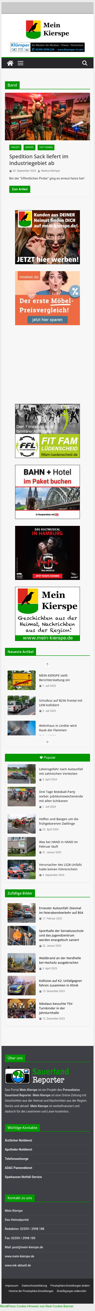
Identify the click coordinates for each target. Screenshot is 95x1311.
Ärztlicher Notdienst (18, 1140)
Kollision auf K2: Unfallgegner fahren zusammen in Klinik (60, 983)
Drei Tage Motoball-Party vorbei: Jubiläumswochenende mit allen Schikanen (61, 796)
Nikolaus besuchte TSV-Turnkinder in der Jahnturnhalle (56, 1008)
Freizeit (15, 147)
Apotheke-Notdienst (18, 1149)
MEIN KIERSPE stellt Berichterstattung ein (54, 677)
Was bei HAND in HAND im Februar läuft (58, 844)
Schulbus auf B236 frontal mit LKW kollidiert (60, 702)
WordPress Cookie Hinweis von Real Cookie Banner (37, 1306)
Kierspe (29, 147)
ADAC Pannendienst (18, 1168)
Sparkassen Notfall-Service (23, 1177)
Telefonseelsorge (16, 1159)
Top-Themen (46, 147)
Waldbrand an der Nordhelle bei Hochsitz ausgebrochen (60, 960)
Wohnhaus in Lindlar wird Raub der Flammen (58, 728)
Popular (48, 758)
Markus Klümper (50, 170)
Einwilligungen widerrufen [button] (71, 1291)
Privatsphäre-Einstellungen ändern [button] (70, 1285)
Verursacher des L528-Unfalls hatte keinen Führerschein (60, 867)
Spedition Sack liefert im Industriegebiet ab (38, 159)
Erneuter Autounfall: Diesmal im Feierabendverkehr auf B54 (61, 910)
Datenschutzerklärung (34, 1285)
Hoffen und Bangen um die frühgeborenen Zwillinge (58, 821)
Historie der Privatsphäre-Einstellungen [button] (31, 1291)
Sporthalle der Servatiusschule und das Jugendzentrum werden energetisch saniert (61, 935)
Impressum (11, 1285)
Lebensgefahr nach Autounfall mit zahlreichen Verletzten (61, 771)
